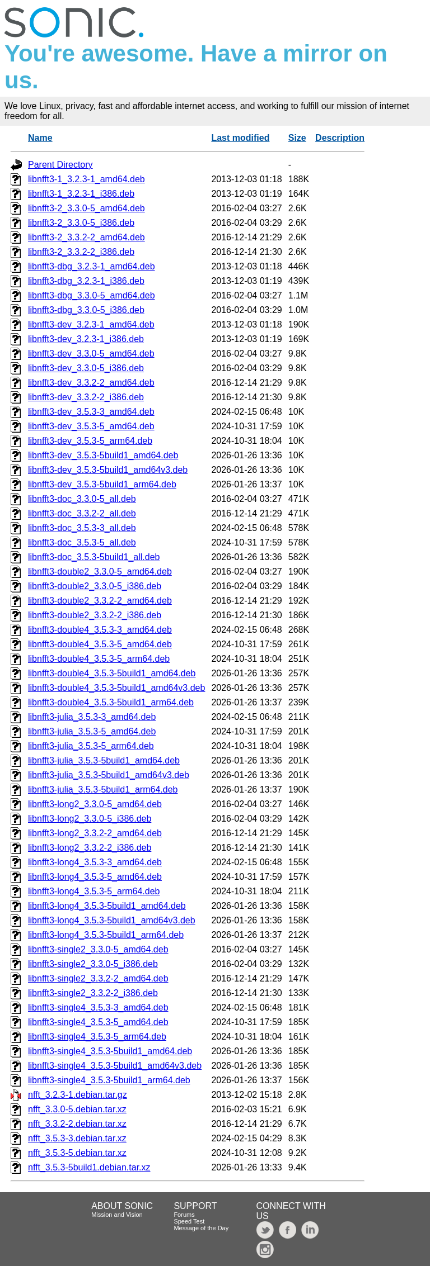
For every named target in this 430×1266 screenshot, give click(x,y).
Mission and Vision (117, 1214)
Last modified (240, 138)
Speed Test (189, 1221)
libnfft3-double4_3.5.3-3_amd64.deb (100, 629)
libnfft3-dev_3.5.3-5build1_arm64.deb (102, 484)
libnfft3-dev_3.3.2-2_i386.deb (86, 397)
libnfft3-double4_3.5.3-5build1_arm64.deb (111, 702)
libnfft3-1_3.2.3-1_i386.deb (81, 193)
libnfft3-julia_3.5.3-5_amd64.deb (92, 731)
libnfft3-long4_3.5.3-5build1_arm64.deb (106, 935)
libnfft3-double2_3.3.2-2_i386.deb (94, 615)
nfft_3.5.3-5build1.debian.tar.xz (89, 1167)
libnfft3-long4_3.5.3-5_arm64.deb (94, 891)
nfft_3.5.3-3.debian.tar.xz (77, 1138)
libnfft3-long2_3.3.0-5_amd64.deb (95, 804)
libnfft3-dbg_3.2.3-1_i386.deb (86, 281)
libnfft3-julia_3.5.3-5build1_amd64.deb (104, 760)
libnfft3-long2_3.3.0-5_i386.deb (89, 818)
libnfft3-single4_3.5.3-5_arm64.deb (97, 1036)
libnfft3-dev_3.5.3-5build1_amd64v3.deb (108, 470)
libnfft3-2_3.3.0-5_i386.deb (81, 222)
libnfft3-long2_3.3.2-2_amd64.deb (95, 833)
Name (40, 138)
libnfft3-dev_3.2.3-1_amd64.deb (91, 324)
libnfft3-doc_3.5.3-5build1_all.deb (94, 557)
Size (297, 138)
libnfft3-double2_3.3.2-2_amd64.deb (100, 600)
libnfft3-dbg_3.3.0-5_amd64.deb (91, 295)
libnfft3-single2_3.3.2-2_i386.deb (93, 993)
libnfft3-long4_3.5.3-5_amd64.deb (95, 876)
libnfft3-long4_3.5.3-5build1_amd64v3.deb (111, 920)
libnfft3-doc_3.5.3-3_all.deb (82, 528)
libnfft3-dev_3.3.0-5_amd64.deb (91, 353)
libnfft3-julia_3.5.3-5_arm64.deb (91, 746)
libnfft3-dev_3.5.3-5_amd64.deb (91, 426)
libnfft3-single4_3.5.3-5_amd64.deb (98, 1022)
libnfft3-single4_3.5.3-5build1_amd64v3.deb (115, 1065)
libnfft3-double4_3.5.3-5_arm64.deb (99, 658)
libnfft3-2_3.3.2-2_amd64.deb (86, 237)
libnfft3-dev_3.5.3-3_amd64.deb (91, 411)
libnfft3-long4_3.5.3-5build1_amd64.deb (107, 906)
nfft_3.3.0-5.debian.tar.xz (77, 1109)
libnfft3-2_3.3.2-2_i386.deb (81, 252)
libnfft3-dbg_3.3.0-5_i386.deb (86, 310)
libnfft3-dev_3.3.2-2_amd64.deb (91, 382)
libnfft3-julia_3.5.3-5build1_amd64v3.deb (108, 775)
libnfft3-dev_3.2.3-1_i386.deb (86, 339)
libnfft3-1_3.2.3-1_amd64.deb (86, 179)
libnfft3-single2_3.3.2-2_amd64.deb (98, 978)
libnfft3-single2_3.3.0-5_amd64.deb (98, 949)
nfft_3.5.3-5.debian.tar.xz (77, 1153)
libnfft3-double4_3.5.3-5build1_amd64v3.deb (116, 688)
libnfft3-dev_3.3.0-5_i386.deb (86, 368)
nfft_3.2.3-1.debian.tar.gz (77, 1094)
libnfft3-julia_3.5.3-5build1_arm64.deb (102, 789)
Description (339, 138)
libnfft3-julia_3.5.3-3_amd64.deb (92, 717)
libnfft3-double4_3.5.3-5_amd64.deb (100, 644)
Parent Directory (60, 164)
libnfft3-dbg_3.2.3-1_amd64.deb (91, 266)
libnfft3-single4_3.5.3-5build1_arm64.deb (109, 1080)
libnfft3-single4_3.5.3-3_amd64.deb (98, 1007)
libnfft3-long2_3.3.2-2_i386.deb (89, 847)
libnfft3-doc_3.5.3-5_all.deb (82, 542)
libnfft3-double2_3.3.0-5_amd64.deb (100, 571)
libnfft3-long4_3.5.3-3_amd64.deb (95, 862)
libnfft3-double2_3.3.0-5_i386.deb (94, 586)
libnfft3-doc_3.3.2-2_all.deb (82, 513)
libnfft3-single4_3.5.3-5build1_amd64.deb (110, 1051)
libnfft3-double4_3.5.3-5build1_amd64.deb (112, 673)
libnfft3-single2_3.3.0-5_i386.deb (93, 964)
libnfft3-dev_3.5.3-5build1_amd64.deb (103, 455)
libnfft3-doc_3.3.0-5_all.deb (82, 499)
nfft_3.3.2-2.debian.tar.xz (77, 1124)
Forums (184, 1214)
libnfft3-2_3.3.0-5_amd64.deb (86, 208)
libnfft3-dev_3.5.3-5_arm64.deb (90, 440)
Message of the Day (201, 1228)
